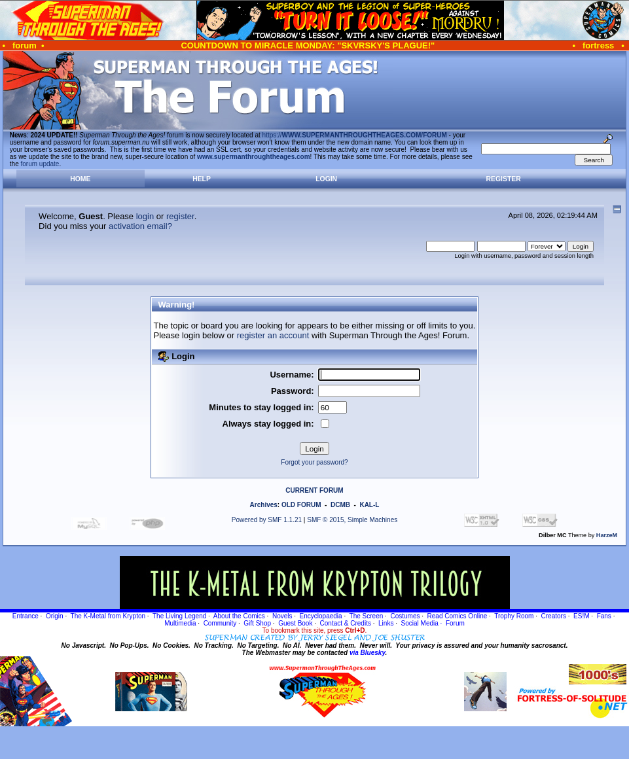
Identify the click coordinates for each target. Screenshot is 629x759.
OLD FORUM (301, 504)
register (180, 216)
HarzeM (606, 535)
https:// (354, 135)
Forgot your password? (314, 462)
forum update (40, 164)
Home (80, 179)
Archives (264, 504)
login (145, 216)
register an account (273, 335)
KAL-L (369, 504)
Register (503, 179)
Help (201, 179)
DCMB (340, 504)
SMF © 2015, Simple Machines (352, 519)
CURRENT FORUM (314, 490)
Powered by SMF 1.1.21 (267, 519)
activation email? (140, 226)
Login (326, 179)
